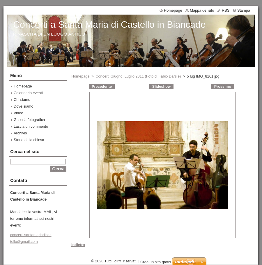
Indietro (78, 245)
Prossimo (222, 86)
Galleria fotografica (29, 119)
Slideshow (161, 86)
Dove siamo (23, 106)
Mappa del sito (202, 10)
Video (18, 113)
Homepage (80, 76)
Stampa (243, 10)
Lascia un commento (31, 126)
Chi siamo (22, 99)
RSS (225, 10)
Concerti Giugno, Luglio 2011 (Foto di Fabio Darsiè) (138, 76)
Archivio (20, 133)
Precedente (102, 86)
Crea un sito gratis (155, 262)
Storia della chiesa (29, 140)
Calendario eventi (28, 93)
